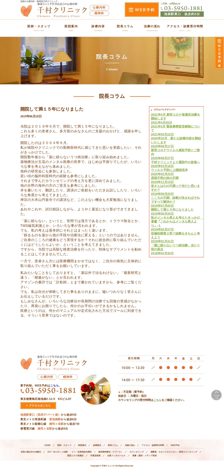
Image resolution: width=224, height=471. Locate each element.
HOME (47, 445)
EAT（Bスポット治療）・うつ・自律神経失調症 (70, 452)
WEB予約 (175, 445)
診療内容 (98, 28)
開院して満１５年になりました (176, 212)
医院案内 (71, 28)
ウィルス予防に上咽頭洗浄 (176, 172)
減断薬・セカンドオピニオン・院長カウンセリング (173, 452)
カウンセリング (137, 452)
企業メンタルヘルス (116, 455)
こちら (54, 385)
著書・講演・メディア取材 (144, 455)
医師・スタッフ (39, 28)
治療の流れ (152, 28)
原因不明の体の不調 (176, 180)
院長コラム (125, 28)
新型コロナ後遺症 (75, 455)
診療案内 (97, 445)
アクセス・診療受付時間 (185, 28)
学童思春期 (95, 455)
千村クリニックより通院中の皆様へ (176, 164)
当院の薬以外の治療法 (31, 452)
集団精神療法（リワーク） (110, 452)
